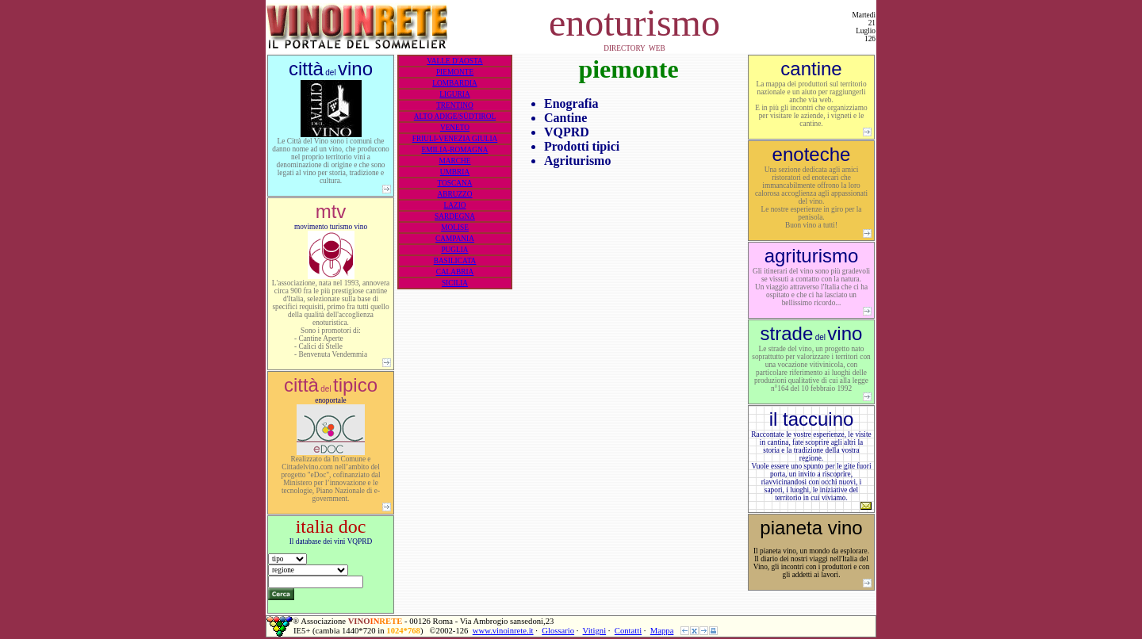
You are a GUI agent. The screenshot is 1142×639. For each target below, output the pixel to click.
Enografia (571, 103)
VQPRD (566, 132)
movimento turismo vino (330, 289)
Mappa (662, 630)
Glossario (558, 630)
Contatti (628, 630)
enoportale (330, 448)
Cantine (565, 117)
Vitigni (595, 630)
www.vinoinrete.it (503, 630)
